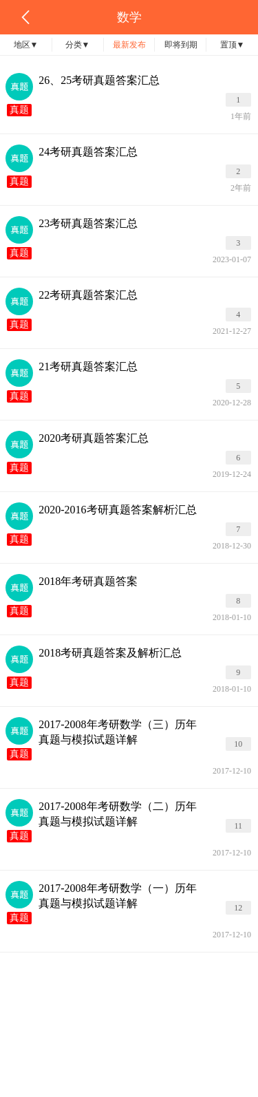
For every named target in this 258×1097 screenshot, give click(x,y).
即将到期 (180, 45)
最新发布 (129, 45)
